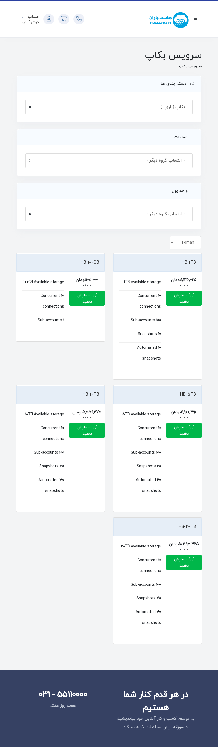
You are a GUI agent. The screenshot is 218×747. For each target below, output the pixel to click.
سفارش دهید (184, 298)
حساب (32, 17)
